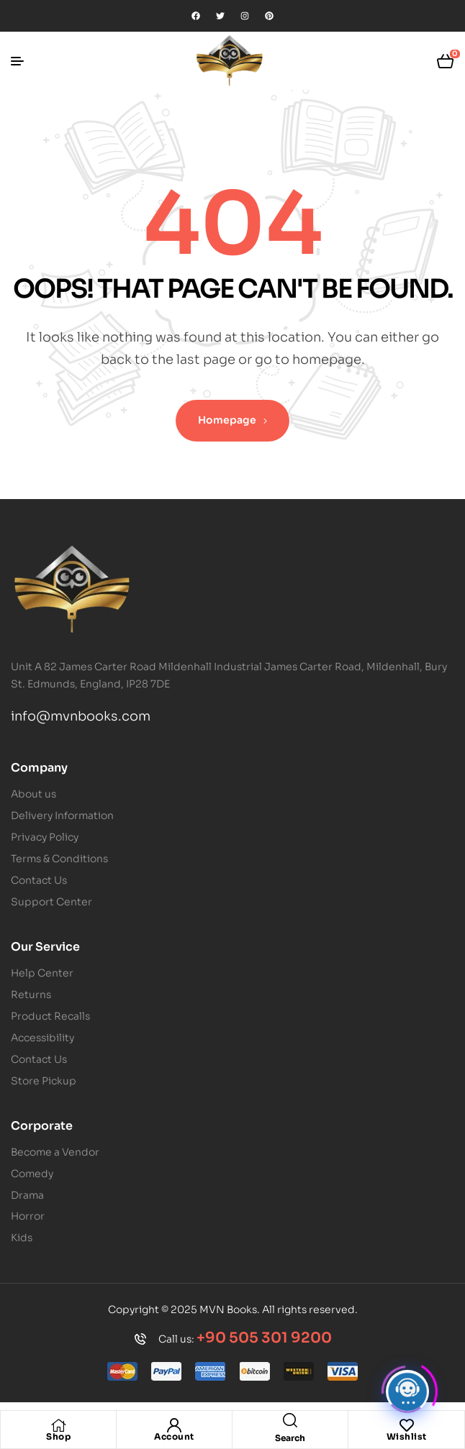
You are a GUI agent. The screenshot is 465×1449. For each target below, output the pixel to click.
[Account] (174, 1425)
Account (174, 1436)
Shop (58, 1436)
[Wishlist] (406, 1425)
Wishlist (407, 1436)
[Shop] (58, 1425)
